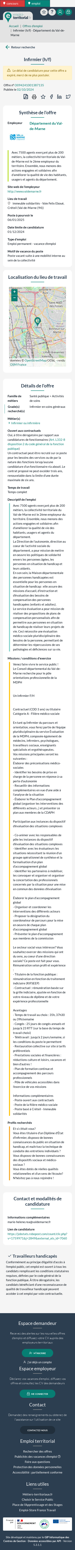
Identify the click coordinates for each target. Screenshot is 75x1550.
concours (10, 3)
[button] (37, 322)
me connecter (37, 1394)
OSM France (18, 364)
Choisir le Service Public (37, 1499)
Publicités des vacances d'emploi (36, 1456)
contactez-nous (37, 1430)
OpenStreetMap (35, 360)
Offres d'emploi (33, 26)
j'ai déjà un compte (37, 1362)
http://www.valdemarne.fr (25, 191)
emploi (34, 3)
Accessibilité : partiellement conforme (37, 1472)
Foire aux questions (37, 1462)
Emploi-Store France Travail (37, 1510)
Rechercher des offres (37, 1451)
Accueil (14, 26)
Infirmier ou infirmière (24, 423)
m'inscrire (37, 1353)
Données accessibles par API (44, 1541)
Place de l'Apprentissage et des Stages (37, 1504)
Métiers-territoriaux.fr (38, 1494)
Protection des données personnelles (37, 1467)
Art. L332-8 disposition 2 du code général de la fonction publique (36, 444)
